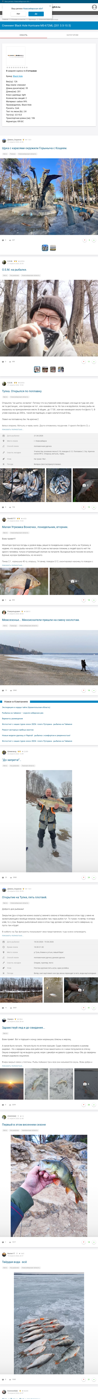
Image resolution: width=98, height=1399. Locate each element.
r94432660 (11, 1116)
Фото (5, 154)
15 (6, 690)
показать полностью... (13, 429)
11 (6, 1008)
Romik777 (11, 518)
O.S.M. (10, 261)
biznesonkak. (12, 1391)
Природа (13, 626)
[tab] (23, 35)
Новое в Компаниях (16, 701)
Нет (18, 14)
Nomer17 (11, 1253)
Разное (12, 154)
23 (6, 877)
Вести (5, 397)
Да (36, 14)
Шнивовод (11, 751)
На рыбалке (14, 275)
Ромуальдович (13, 611)
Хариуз (10, 1019)
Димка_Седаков (14, 140)
